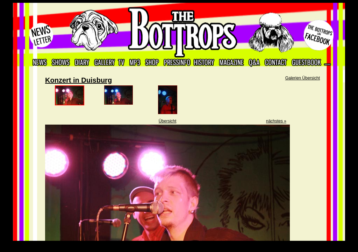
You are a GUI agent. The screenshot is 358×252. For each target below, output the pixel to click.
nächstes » (276, 121)
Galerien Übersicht (302, 78)
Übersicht (168, 121)
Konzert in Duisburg (78, 80)
